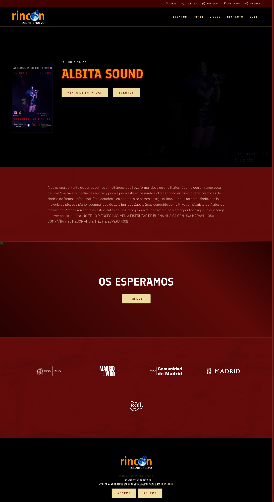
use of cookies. (167, 483)
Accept (124, 493)
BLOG (253, 16)
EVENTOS (180, 16)
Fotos (198, 16)
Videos (215, 16)
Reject (150, 493)
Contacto (235, 16)
